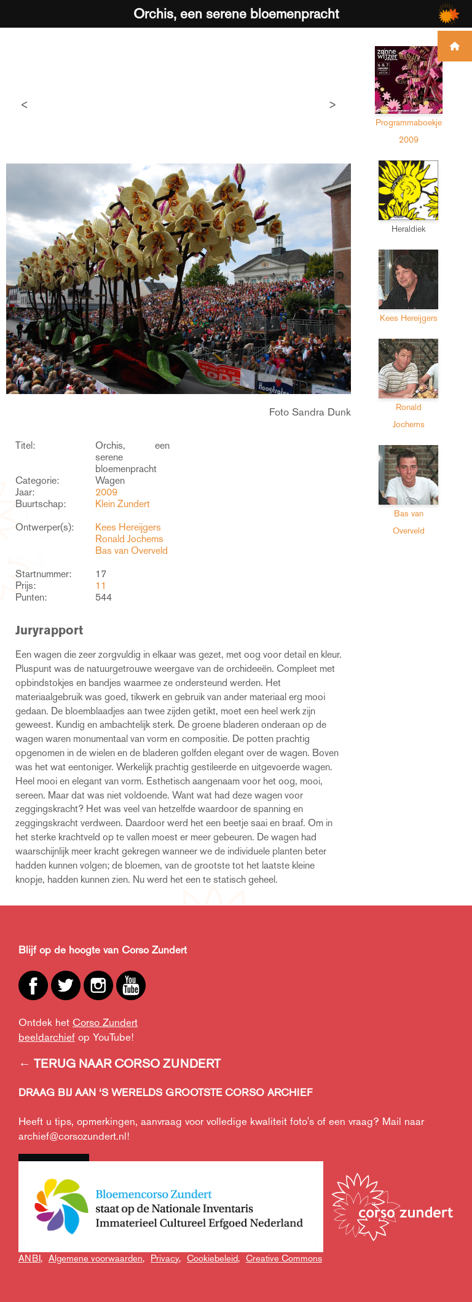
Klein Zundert (122, 504)
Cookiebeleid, (213, 1258)
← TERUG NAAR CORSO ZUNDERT (119, 1063)
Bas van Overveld (131, 550)
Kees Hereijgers (128, 527)
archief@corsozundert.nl (72, 1136)
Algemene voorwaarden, (96, 1258)
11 (100, 585)
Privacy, (166, 1258)
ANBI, (30, 1258)
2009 (106, 492)
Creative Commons (284, 1258)
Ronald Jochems (129, 539)
